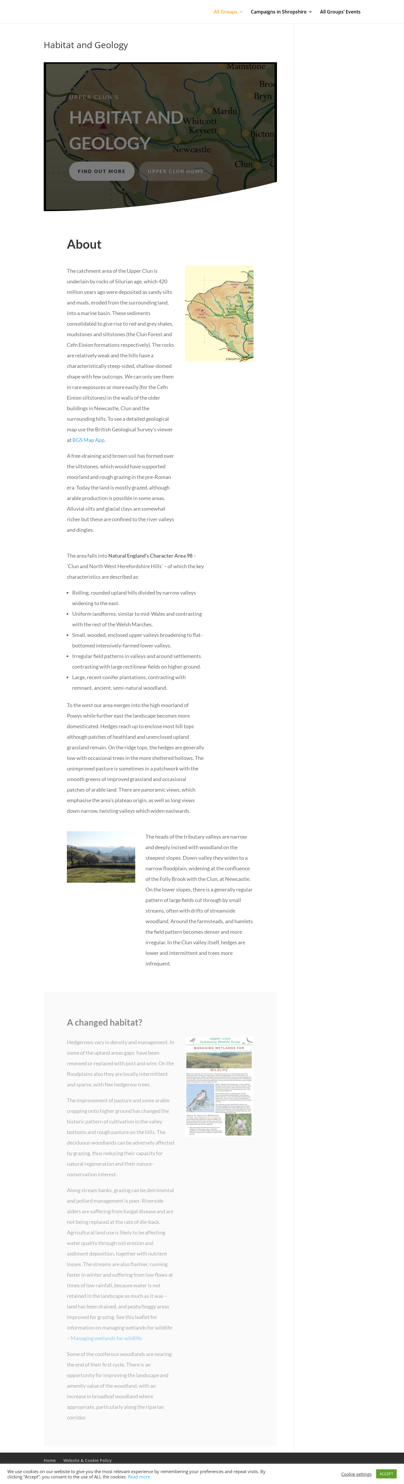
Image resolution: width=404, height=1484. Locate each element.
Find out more (102, 170)
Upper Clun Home (175, 170)
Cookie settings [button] (356, 1474)
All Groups (225, 12)
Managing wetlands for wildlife (106, 1338)
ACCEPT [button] (386, 1473)
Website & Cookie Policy (87, 1460)
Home (50, 1460)
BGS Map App (88, 440)
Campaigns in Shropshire (279, 12)
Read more (139, 1477)
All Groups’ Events (340, 12)
